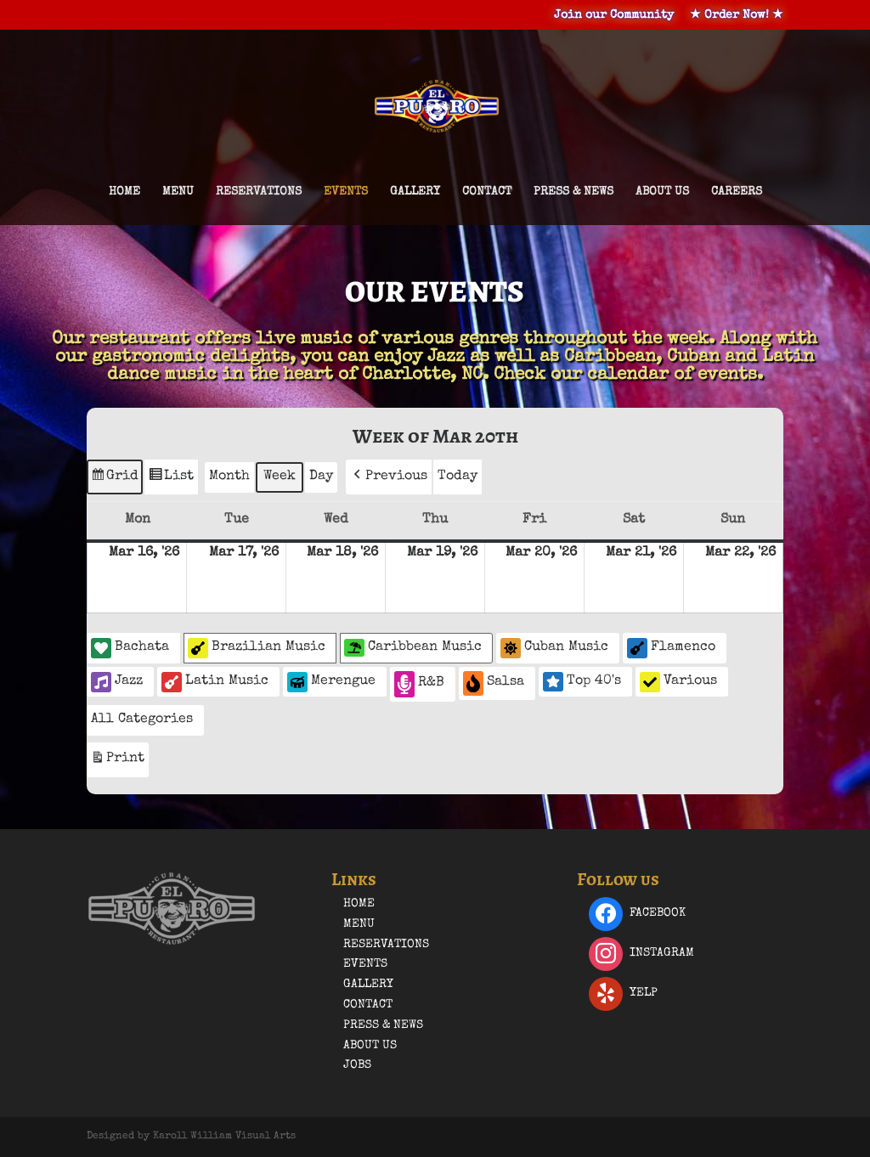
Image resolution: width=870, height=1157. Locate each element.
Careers (736, 192)
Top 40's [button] (582, 681)
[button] (389, 477)
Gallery (415, 192)
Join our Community (614, 15)
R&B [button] (419, 684)
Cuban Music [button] (554, 648)
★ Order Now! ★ (736, 15)
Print (117, 761)
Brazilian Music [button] (256, 648)
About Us (662, 192)
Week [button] (279, 476)
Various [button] (678, 682)
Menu (178, 192)
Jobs (357, 1065)
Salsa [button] (493, 683)
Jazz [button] (117, 682)
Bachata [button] (130, 648)
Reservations (259, 192)
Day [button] (321, 476)
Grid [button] (114, 479)
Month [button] (229, 476)
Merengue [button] (331, 682)
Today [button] (457, 476)
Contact (486, 192)
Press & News (573, 192)
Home (124, 192)
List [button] (171, 479)
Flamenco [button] (671, 648)
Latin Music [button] (214, 682)
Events (346, 192)
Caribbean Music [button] (413, 648)
